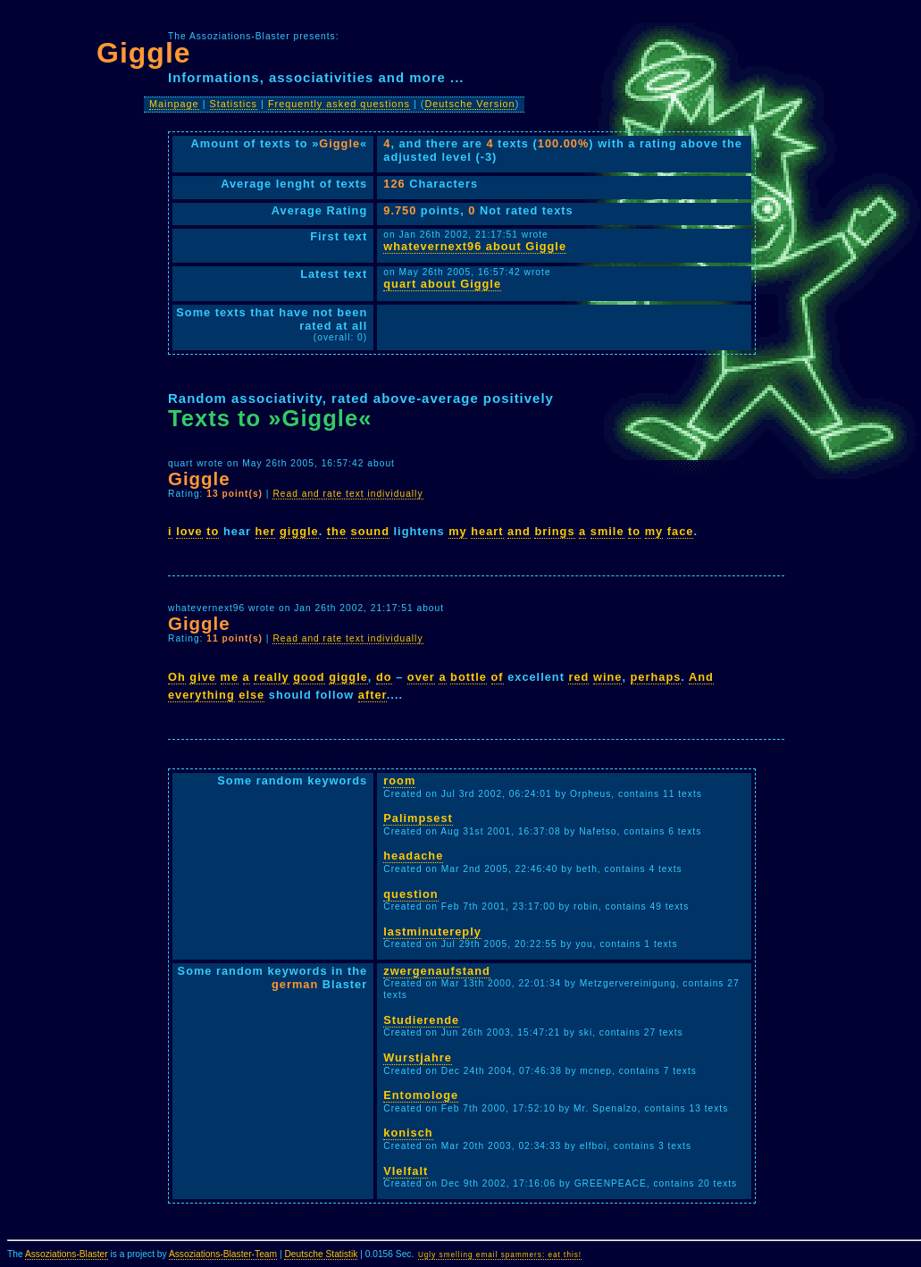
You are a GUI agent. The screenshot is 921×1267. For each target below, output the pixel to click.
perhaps (656, 677)
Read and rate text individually (347, 494)
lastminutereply (432, 931)
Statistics (234, 103)
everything (201, 694)
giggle (299, 531)
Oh (177, 677)
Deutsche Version (469, 103)
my (457, 531)
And (701, 677)
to (212, 531)
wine (607, 677)
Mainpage (174, 103)
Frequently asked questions (339, 103)
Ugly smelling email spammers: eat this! (500, 1255)
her (265, 531)
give (202, 677)
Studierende (421, 1020)
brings (554, 531)
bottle (468, 677)
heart (487, 531)
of (497, 677)
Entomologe (420, 1095)
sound (370, 531)
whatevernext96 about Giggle (474, 246)
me (230, 677)
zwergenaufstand (436, 971)
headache (413, 855)
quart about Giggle (442, 283)
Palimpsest (418, 818)
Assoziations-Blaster (66, 1254)
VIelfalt (405, 1171)
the (337, 531)
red (578, 677)
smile (607, 531)
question (410, 894)
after (372, 694)
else (251, 694)
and (519, 531)
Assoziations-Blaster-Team (223, 1254)
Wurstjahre (417, 1057)
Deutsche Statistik (320, 1254)
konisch (407, 1132)
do (384, 677)
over (421, 677)
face (680, 531)
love (189, 531)
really (271, 677)
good (308, 677)
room (399, 780)
